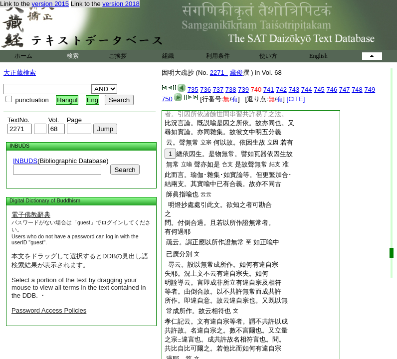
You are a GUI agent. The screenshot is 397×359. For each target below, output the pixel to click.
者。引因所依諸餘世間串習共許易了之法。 (226, 114)
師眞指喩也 (182, 194)
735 (193, 89)
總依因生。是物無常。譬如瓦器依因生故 (229, 154)
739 (243, 89)
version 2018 (120, 3)
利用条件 (218, 55)
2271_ (219, 72)
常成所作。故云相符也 (198, 311)
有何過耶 (178, 231)
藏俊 (236, 72)
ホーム (23, 55)
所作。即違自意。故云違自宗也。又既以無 (226, 300)
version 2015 (50, 3)
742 (281, 89)
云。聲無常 (182, 142)
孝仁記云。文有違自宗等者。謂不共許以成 (226, 321)
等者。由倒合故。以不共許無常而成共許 (223, 291)
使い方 (268, 55)
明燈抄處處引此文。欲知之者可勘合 (218, 204)
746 (331, 89)
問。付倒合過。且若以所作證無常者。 (220, 222)
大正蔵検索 (19, 72)
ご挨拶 (118, 55)
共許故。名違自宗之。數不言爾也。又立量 (226, 330)
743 (294, 89)
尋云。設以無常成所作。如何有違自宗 (221, 264)
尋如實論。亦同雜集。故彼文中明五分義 (223, 132)
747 (344, 89)
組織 (168, 55)
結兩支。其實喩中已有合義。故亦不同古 (223, 183)
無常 (172, 164)
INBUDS (25, 161)
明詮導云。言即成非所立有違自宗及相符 (223, 282)
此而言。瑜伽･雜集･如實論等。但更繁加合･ (228, 175)
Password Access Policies (48, 310)
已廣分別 (179, 254)
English (318, 55)
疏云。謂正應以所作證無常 (205, 242)
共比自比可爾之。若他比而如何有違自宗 (223, 348)
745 (319, 89)
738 (230, 89)
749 (369, 89)
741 (268, 89)
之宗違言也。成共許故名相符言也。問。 (225, 339)
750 (167, 99)
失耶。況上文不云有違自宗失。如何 (216, 273)
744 (306, 89)
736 (205, 89)
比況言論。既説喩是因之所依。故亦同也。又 (229, 123)
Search (124, 170)
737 (218, 89)
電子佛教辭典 (30, 214)
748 (357, 89)
